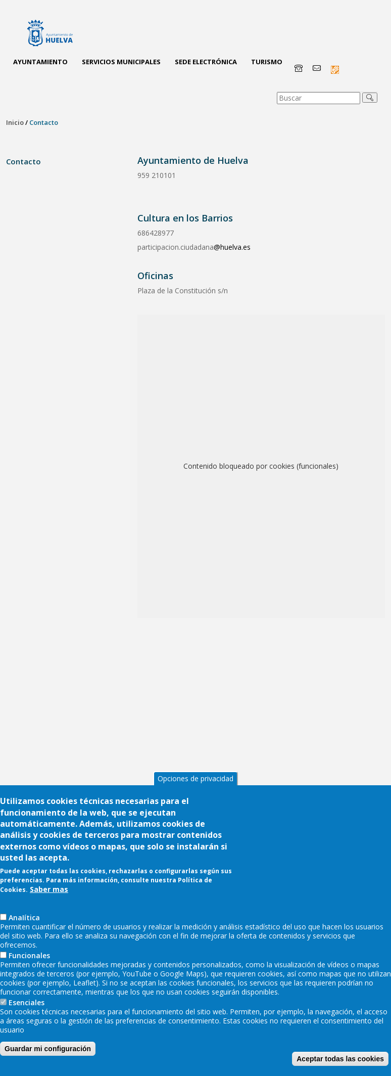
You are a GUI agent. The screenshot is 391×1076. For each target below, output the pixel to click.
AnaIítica (24, 940)
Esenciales (26, 1025)
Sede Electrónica (206, 61)
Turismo (266, 61)
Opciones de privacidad (195, 801)
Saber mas (49, 912)
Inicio (15, 122)
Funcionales (29, 978)
